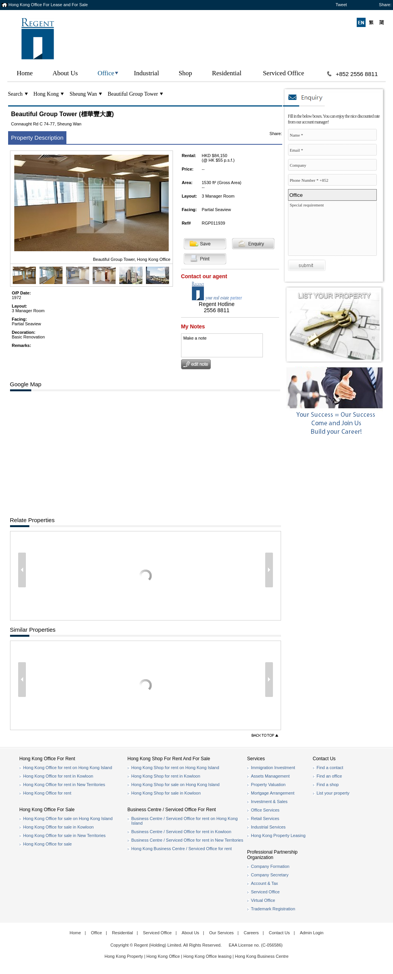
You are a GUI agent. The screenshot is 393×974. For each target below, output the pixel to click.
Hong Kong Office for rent (47, 793)
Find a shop (328, 784)
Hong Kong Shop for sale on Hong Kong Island (175, 784)
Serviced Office (283, 73)
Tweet (341, 4)
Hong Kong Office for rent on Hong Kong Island (67, 767)
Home (25, 73)
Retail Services (265, 818)
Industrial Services (268, 827)
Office (106, 73)
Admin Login (312, 932)
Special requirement (334, 230)
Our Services (221, 932)
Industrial (146, 73)
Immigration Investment (273, 767)
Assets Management (270, 776)
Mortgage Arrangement (273, 793)
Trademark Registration (273, 908)
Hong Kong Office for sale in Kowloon (58, 827)
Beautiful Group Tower (133, 94)
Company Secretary (269, 875)
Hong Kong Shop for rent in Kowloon (165, 776)
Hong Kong (46, 94)
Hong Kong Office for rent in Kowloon (58, 776)
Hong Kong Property (124, 956)
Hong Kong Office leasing (208, 956)
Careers (251, 932)
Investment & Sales (269, 801)
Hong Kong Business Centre (262, 956)
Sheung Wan (83, 94)
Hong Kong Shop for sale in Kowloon (166, 793)
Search (15, 94)
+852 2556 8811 (357, 74)
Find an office (329, 776)
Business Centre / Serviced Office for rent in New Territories (187, 840)
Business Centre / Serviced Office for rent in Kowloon (181, 831)
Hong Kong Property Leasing (278, 835)
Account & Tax (264, 883)
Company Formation (270, 866)
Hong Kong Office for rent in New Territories (64, 784)
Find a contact (330, 767)
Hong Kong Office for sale (47, 844)
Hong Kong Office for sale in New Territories (64, 835)
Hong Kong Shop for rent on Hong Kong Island (175, 767)
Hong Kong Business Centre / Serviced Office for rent (181, 848)
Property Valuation (268, 784)
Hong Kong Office (163, 956)
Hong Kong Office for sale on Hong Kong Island (68, 818)
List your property (333, 793)
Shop (185, 73)
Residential (226, 73)
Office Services (265, 810)
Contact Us (279, 932)
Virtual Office (263, 900)
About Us (65, 73)
